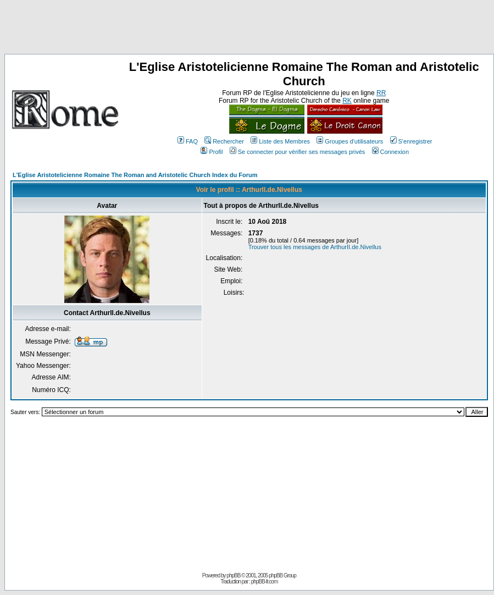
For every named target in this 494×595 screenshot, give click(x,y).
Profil (212, 151)
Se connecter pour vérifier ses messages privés (297, 151)
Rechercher (224, 141)
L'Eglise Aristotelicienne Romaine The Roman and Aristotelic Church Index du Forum (135, 175)
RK (347, 100)
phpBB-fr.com (264, 582)
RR (381, 93)
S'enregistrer (411, 141)
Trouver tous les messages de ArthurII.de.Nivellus (314, 247)
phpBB (233, 575)
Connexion (390, 151)
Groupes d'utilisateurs (350, 141)
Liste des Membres (280, 141)
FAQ (187, 141)
